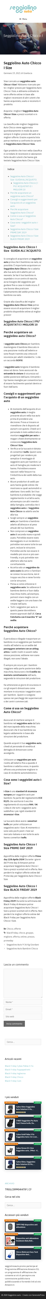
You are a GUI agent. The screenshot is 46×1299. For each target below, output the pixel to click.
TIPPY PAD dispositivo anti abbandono (27, 1226)
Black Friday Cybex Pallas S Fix (19, 1066)
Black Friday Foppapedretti (17, 1069)
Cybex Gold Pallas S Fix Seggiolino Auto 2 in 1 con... (27, 1135)
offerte (17, 928)
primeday (8, 940)
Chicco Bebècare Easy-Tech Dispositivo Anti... (27, 1253)
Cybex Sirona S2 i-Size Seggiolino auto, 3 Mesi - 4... (27, 1149)
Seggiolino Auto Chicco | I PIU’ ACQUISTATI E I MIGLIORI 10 (25, 186)
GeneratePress (38, 1295)
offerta (16, 936)
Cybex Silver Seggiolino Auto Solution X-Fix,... (25, 1108)
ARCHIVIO (9, 1183)
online (23, 936)
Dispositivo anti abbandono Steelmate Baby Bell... (27, 1239)
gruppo (29, 932)
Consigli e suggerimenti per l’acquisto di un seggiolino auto (24, 202)
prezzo (30, 936)
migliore (8, 936)
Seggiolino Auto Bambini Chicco (22, 948)
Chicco (10, 928)
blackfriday (12, 932)
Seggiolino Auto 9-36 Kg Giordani (23, 944)
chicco (22, 932)
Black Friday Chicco (14, 1077)
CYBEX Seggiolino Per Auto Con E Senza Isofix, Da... (27, 1122)
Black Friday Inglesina (15, 1073)
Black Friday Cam (13, 1081)
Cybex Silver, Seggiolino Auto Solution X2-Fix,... (25, 1163)
